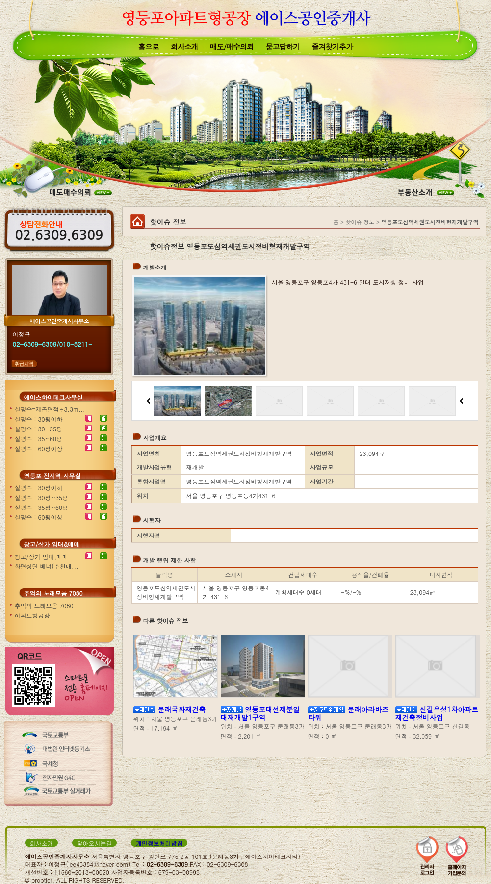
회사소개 (184, 46)
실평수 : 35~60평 (39, 438)
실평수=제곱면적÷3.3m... (50, 409)
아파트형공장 (32, 615)
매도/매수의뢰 (232, 46)
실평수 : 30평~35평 (42, 497)
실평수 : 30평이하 (39, 419)
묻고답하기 (282, 46)
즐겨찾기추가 (332, 46)
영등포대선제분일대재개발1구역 (260, 713)
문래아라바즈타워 (348, 713)
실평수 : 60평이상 (39, 448)
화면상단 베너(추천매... (46, 566)
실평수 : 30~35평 (39, 429)
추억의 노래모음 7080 (44, 605)
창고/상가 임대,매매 (42, 556)
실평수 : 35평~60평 (42, 507)
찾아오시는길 (94, 843)
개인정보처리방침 (159, 843)
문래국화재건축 (181, 709)
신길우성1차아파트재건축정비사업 (437, 713)
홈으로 (148, 46)
